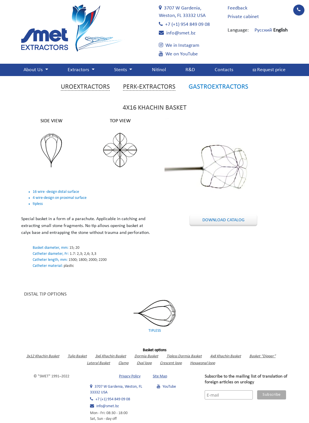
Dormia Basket (146, 356)
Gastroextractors (218, 87)
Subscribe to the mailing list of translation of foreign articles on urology (246, 379)
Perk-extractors (149, 87)
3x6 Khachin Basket (110, 356)
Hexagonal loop (202, 363)
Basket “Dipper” (262, 356)
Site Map (160, 376)
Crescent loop (171, 363)
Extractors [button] (79, 70)
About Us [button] (34, 70)
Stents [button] (121, 70)
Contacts (224, 70)
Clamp (123, 363)
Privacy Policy (129, 376)
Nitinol (159, 70)
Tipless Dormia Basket (184, 356)
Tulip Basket (77, 356)
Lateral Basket (98, 363)
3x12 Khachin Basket (42, 356)
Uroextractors (85, 87)
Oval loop (144, 363)
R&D (190, 70)
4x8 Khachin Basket (225, 356)
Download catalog (223, 220)
